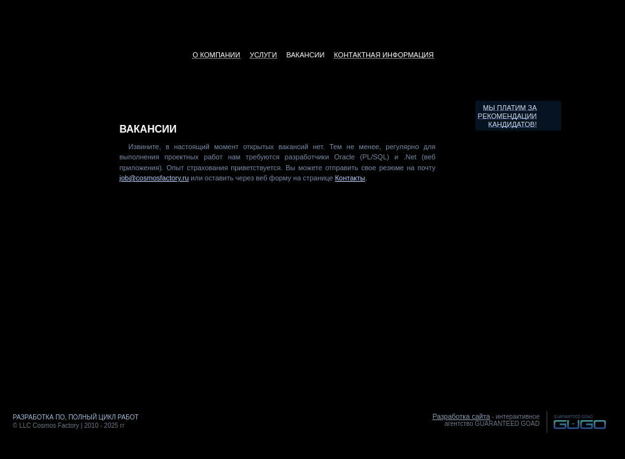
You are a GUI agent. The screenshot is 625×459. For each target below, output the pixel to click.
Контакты (350, 178)
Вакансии (306, 55)
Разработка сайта (461, 416)
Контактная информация (383, 55)
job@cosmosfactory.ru (154, 178)
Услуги (263, 55)
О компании (216, 55)
